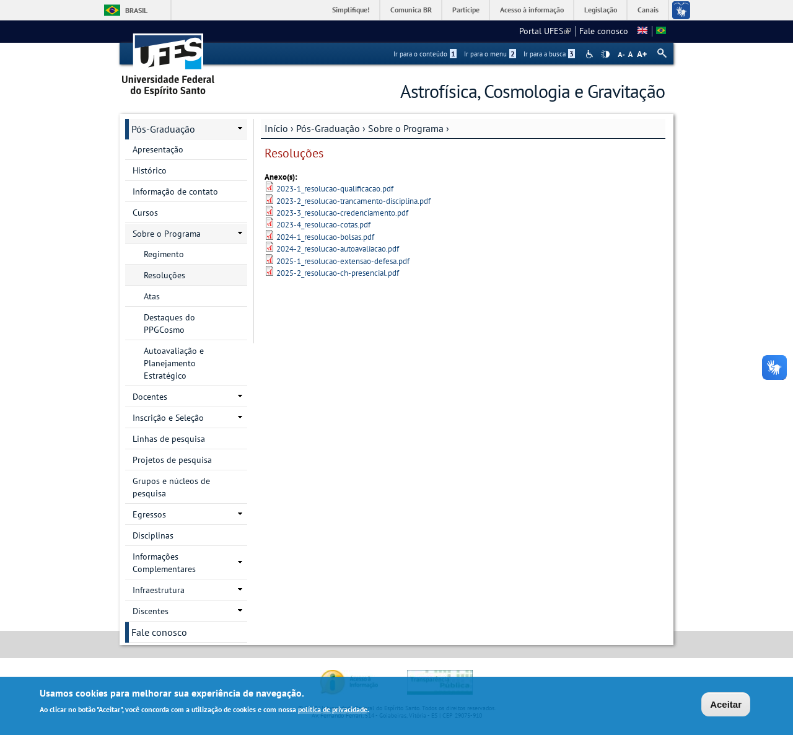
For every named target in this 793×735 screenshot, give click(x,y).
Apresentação (158, 149)
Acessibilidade (590, 54)
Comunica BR (411, 9)
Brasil (136, 10)
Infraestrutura (159, 590)
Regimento (164, 254)
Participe (466, 9)
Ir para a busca (549, 54)
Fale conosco (603, 31)
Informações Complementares (164, 562)
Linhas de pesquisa (169, 438)
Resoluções (164, 275)
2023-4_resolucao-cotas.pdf (323, 224)
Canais (648, 9)
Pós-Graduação (328, 128)
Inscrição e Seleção (168, 417)
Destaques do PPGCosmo (169, 323)
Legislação (600, 9)
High (605, 54)
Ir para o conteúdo (425, 54)
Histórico (150, 170)
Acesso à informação (532, 9)
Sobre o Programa (406, 128)
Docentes (150, 396)
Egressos (149, 514)
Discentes (151, 611)
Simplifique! (351, 9)
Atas (152, 296)
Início (276, 128)
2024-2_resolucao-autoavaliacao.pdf (337, 249)
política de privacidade (332, 710)
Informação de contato (175, 191)
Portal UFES (545, 31)
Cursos (145, 212)
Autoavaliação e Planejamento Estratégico (174, 363)
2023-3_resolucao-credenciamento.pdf (342, 213)
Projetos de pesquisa (172, 459)
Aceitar (726, 705)
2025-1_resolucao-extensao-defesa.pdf (343, 261)
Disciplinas (153, 535)
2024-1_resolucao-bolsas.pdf (325, 237)
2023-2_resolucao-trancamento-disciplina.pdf (353, 201)
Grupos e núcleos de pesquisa (171, 487)
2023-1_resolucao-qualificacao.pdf (334, 188)
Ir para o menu (490, 54)
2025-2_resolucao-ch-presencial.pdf (337, 273)
